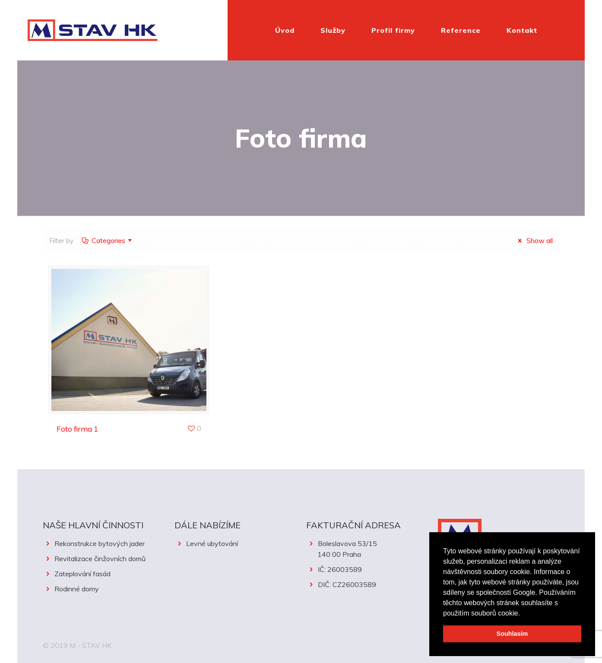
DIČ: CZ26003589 (347, 584)
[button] (523, 613)
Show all (533, 240)
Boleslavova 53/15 (367, 549)
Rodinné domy (76, 588)
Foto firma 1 (77, 428)
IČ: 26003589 (340, 569)
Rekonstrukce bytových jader (99, 543)
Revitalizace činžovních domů (100, 558)
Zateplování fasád (82, 573)
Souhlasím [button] (512, 633)
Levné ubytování (212, 543)
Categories (107, 240)
